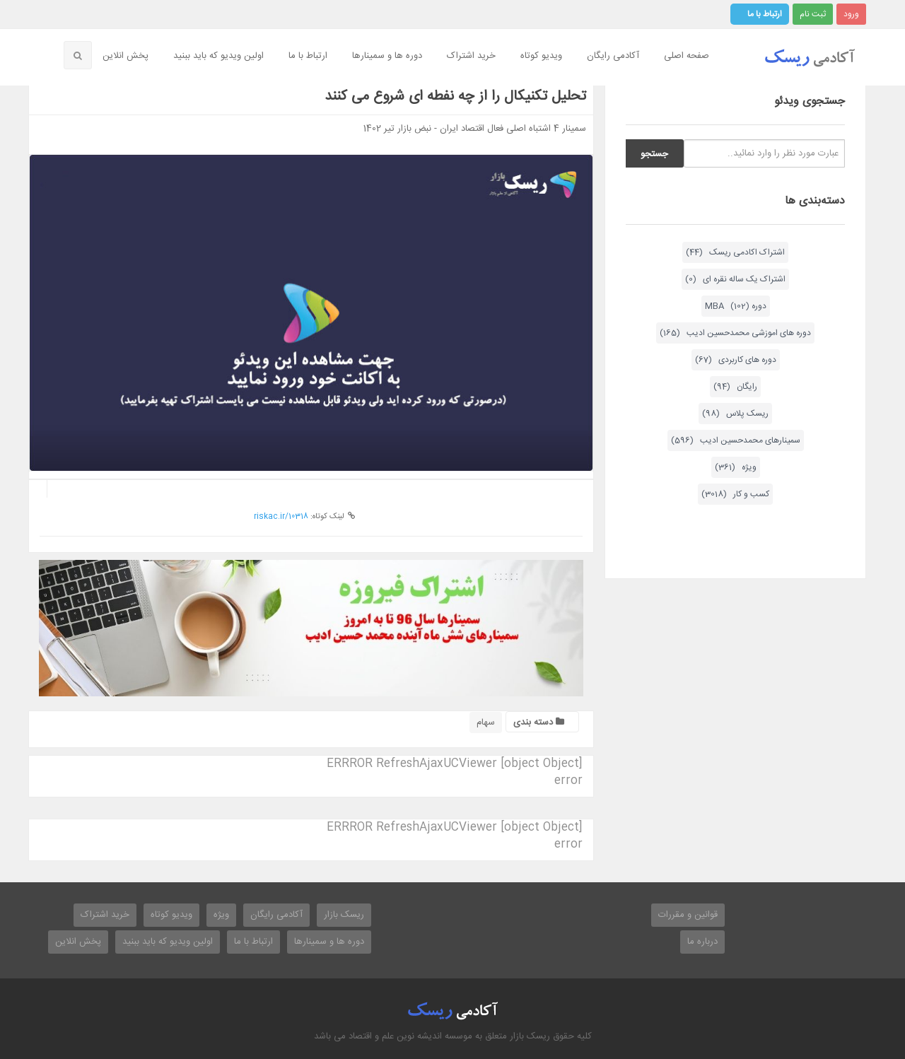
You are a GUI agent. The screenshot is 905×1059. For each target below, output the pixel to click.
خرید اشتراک (471, 56)
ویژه (221, 915)
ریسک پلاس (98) (735, 413)
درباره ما (702, 941)
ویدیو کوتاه (541, 56)
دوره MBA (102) (735, 306)
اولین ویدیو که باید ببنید (218, 56)
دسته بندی (538, 722)
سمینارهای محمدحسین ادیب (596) (735, 440)
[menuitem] (688, 57)
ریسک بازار (344, 915)
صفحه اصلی (686, 56)
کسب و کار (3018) (735, 494)
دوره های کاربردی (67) (735, 360)
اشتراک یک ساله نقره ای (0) (735, 279)
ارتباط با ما (764, 14)
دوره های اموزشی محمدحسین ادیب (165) (735, 333)
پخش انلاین (125, 56)
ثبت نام (813, 14)
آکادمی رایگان (613, 56)
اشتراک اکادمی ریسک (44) (735, 252)
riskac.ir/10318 (281, 516)
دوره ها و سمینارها (387, 56)
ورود (851, 14)
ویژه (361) (736, 467)
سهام (486, 722)
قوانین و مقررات (688, 915)
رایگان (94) (735, 387)
